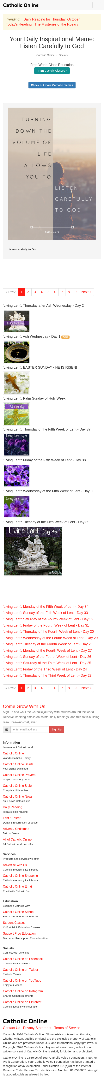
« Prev (10, 292)
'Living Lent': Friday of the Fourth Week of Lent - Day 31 (46, 625)
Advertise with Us (15, 865)
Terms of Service (67, 1028)
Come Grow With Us (24, 706)
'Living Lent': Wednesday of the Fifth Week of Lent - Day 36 (48, 491)
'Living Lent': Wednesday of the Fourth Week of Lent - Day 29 (50, 638)
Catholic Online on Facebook (23, 959)
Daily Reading (12, 807)
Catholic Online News (18, 796)
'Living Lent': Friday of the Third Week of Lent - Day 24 (45, 669)
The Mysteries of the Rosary (56, 24)
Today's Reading (19, 24)
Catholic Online (45, 55)
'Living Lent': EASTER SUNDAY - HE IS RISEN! (40, 367)
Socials (63, 55)
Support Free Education (19, 933)
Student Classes (14, 922)
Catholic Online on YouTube (22, 980)
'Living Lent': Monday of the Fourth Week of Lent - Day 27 (47, 650)
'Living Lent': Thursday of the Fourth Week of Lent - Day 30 (48, 632)
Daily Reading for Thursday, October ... (53, 19)
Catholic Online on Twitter (20, 969)
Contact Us (11, 1028)
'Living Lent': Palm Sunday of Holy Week (34, 398)
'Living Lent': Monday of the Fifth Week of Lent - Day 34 (46, 607)
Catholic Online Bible (17, 785)
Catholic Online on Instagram (23, 991)
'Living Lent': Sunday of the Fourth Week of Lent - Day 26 (47, 657)
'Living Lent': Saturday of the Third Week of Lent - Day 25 (47, 663)
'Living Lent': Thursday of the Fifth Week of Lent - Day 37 (46, 429)
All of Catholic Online (17, 839)
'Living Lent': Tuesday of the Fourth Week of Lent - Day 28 (48, 644)
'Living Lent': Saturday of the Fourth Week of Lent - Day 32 (48, 619)
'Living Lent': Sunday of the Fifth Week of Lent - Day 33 (45, 613)
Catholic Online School (18, 911)
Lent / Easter (12, 818)
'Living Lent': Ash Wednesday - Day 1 (31, 336)
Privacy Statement (37, 1028)
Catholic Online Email (18, 886)
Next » (86, 292)
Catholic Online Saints (18, 764)
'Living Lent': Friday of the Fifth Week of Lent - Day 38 (44, 460)
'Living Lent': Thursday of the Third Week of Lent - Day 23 (47, 675)
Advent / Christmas (16, 828)
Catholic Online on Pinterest (22, 1002)
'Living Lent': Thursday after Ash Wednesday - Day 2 (43, 305)
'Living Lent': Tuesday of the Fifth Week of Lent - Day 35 (46, 522)
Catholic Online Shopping (20, 875)
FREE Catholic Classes (52, 70)
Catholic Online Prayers (19, 775)
